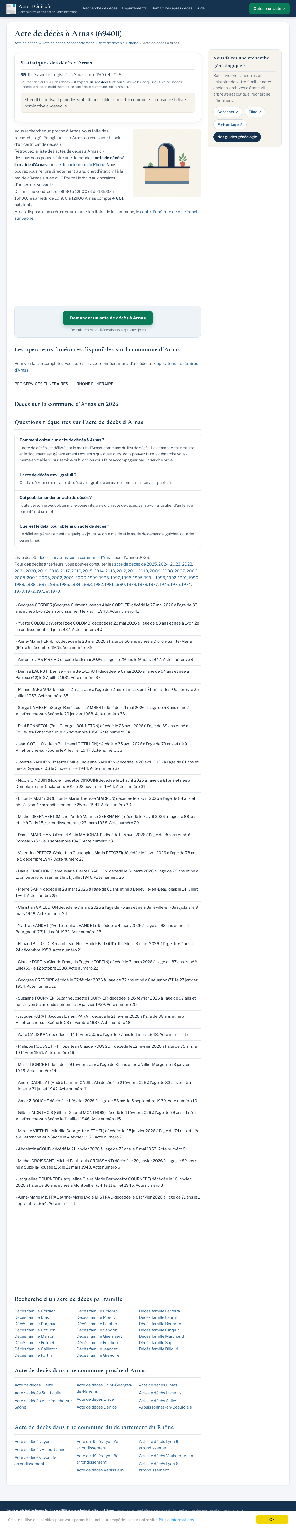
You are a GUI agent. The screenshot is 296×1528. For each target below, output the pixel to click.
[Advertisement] (245, 230)
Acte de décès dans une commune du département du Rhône (94, 1427)
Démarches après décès (171, 8)
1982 (98, 584)
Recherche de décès (100, 8)
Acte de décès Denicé (97, 1407)
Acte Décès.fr (48, 9)
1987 (42, 584)
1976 (164, 584)
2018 (54, 570)
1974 (186, 584)
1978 (142, 584)
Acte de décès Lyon (32, 1441)
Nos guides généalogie (237, 136)
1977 (153, 584)
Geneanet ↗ (227, 111)
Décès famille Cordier (34, 1311)
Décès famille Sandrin (97, 1330)
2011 (132, 570)
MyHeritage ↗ (230, 124)
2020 (31, 570)
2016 (76, 570)
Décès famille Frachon (97, 1342)
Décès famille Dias (31, 1317)
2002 (57, 577)
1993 (160, 577)
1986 (53, 584)
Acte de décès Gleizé (33, 1385)
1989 (19, 584)
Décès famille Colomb (97, 1311)
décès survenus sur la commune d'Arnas (76, 557)
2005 (19, 577)
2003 (44, 577)
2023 (175, 564)
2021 (19, 570)
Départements (134, 8)
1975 (175, 584)
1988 (31, 584)
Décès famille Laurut (158, 1317)
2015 (87, 570)
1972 (30, 591)
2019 (42, 570)
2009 (155, 570)
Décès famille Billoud (158, 1349)
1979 (131, 584)
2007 (179, 570)
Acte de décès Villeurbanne (40, 1449)
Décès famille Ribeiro (96, 1317)
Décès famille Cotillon (35, 1330)
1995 (138, 577)
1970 (55, 591)
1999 (93, 577)
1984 (76, 584)
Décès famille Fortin (33, 1355)
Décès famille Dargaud (35, 1323)
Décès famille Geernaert (99, 1336)
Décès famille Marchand (161, 1336)
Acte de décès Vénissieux (100, 1470)
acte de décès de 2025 (135, 564)
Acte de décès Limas (158, 1385)
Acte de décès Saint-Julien (39, 1393)
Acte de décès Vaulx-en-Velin (166, 1456)
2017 (65, 570)
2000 (80, 577)
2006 (192, 570)
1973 (19, 591)
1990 (193, 577)
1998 (104, 577)
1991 (182, 577)
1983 (87, 584)
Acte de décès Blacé (95, 1399)
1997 (115, 577)
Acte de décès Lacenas (160, 1393)
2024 (163, 564)
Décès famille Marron (34, 1336)
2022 (187, 564)
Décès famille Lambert (98, 1323)
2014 (99, 570)
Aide (201, 8)
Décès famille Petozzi (34, 1342)
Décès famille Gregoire (98, 1355)
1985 (64, 584)
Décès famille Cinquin (159, 1330)
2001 (69, 577)
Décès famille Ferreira (159, 1311)
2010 (143, 570)
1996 (126, 577)
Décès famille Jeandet (97, 1349)
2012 (121, 570)
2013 (110, 570)
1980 (120, 584)
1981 (108, 584)
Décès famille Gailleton (36, 1349)
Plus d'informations (176, 1519)
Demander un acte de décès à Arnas (108, 318)
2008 (167, 570)
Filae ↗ (255, 111)
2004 (32, 577)
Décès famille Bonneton (161, 1323)
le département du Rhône (81, 164)
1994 (149, 577)
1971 (40, 591)
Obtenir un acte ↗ (269, 8)
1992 (171, 577)
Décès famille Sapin (157, 1342)
